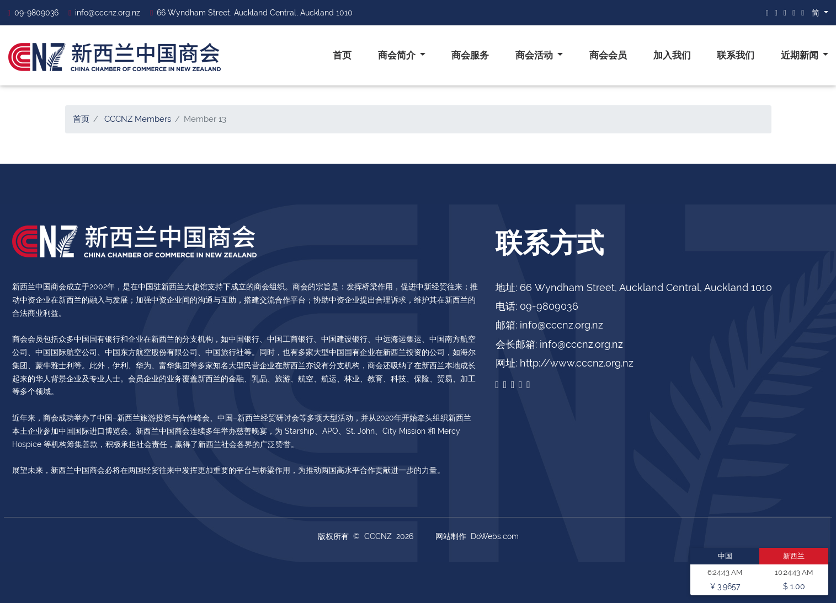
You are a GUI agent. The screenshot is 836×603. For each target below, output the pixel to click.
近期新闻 (801, 55)
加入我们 (672, 55)
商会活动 (535, 55)
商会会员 (608, 55)
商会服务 (470, 55)
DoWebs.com (495, 536)
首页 (342, 55)
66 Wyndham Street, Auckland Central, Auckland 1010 (251, 12)
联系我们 (735, 55)
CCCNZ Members (137, 119)
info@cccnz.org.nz (104, 12)
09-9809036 (33, 12)
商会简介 (398, 55)
